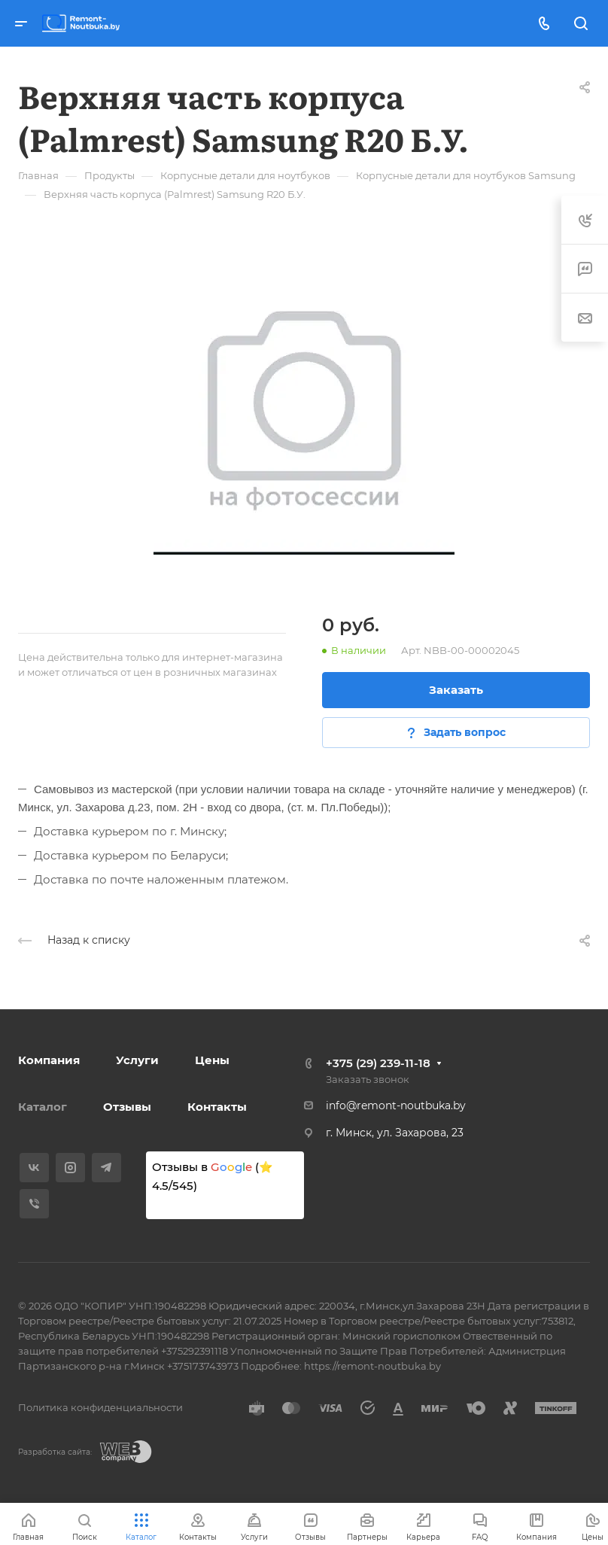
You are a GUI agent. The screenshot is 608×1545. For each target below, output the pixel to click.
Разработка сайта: (55, 1452)
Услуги (137, 1060)
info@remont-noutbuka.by (396, 1105)
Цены (212, 1060)
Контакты (217, 1106)
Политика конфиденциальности (100, 1407)
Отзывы (127, 1106)
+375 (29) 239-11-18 (378, 1063)
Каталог (42, 1106)
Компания (49, 1060)
